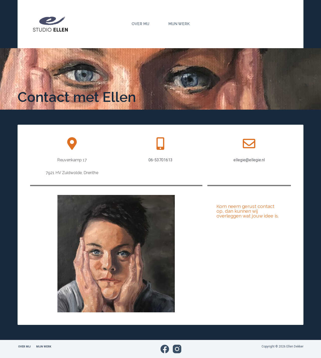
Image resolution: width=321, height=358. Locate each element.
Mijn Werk (179, 24)
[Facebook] (164, 349)
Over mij (140, 24)
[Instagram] (177, 349)
